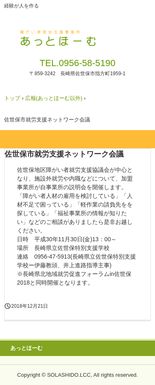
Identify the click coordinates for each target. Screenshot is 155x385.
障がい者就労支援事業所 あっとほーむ (77, 36)
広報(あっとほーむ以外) (54, 98)
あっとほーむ (26, 348)
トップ (12, 98)
